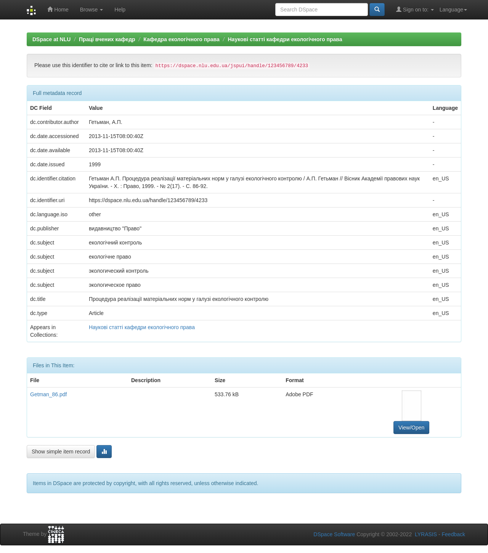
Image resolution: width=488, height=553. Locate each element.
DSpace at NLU (51, 39)
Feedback (453, 534)
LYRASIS (426, 534)
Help (119, 9)
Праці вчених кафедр (107, 39)
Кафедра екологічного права (181, 39)
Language (453, 9)
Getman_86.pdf (48, 394)
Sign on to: (415, 9)
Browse (91, 9)
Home (57, 9)
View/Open (411, 427)
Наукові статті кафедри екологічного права (285, 39)
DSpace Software (334, 534)
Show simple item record (61, 452)
